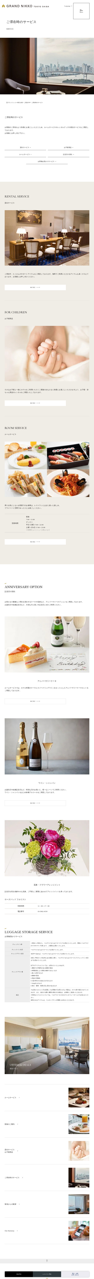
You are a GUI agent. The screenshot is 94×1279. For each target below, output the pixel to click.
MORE (32, 287)
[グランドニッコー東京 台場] (25, 6)
